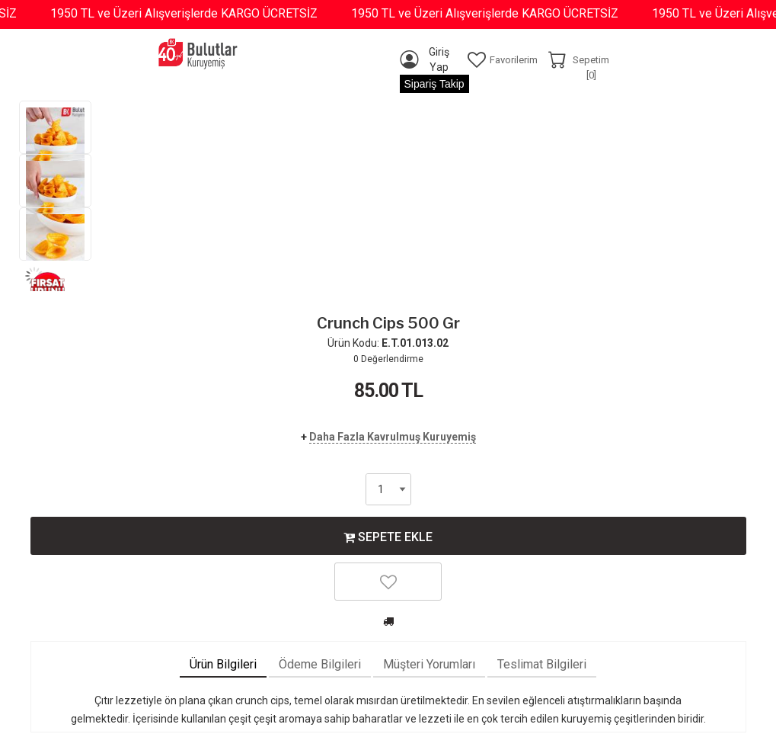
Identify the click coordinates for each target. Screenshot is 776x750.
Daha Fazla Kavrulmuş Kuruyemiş (392, 437)
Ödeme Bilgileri (320, 664)
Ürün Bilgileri (223, 664)
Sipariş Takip (434, 84)
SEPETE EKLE (388, 536)
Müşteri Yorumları (429, 664)
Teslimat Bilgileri (541, 664)
